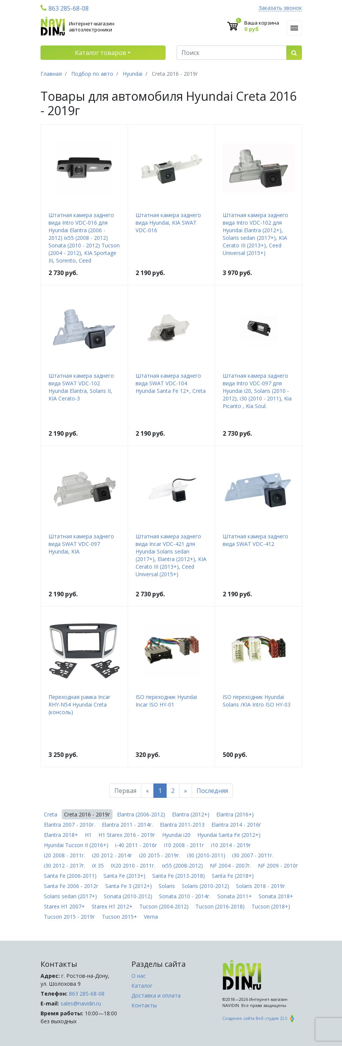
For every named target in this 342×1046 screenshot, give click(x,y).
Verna (151, 916)
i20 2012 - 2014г (112, 855)
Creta (50, 814)
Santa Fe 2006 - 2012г (71, 886)
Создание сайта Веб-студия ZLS (259, 1018)
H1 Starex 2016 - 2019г (126, 834)
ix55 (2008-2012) (182, 865)
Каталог (142, 985)
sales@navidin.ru (81, 1003)
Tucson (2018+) (270, 906)
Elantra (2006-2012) (141, 814)
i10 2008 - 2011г (184, 845)
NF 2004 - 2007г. (230, 865)
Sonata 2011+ (234, 896)
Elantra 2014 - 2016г (236, 824)
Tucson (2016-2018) (220, 906)
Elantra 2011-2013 (182, 824)
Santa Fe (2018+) (233, 875)
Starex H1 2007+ (64, 906)
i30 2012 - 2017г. (64, 865)
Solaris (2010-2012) (205, 886)
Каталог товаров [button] (100, 52)
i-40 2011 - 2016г (136, 845)
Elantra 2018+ (61, 834)
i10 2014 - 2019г (231, 845)
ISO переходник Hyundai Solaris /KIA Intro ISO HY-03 (256, 700)
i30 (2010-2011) (206, 855)
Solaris (167, 886)
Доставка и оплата (156, 995)
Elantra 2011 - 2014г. (127, 824)
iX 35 (98, 865)
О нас (138, 975)
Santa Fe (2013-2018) (178, 875)
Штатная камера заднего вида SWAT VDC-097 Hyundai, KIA (81, 544)
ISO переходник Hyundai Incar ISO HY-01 (166, 700)
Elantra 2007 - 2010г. (69, 824)
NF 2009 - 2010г (278, 865)
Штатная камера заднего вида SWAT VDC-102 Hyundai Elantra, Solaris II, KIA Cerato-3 (81, 387)
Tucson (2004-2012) (164, 906)
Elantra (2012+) (190, 814)
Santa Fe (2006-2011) (70, 875)
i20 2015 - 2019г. (159, 855)
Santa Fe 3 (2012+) (128, 886)
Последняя (212, 790)
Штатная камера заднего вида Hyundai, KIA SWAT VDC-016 (168, 222)
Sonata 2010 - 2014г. (185, 896)
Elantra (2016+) (235, 814)
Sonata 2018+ (276, 896)
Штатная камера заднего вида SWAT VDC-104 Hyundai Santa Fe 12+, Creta (171, 383)
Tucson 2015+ (119, 916)
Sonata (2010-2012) (128, 896)
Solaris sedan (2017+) (70, 896)
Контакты (144, 1005)
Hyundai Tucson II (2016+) (76, 845)
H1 (88, 834)
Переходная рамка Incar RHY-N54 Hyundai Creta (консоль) (79, 704)
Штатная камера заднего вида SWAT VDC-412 (255, 540)
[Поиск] (231, 52)
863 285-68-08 (65, 8)
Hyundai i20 (176, 834)
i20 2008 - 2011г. (64, 855)
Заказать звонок (280, 8)
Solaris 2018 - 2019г (260, 886)
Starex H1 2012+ (112, 906)
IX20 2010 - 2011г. (133, 865)
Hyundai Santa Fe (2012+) (229, 834)
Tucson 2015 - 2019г (69, 916)
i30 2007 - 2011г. (252, 855)
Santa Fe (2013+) (124, 875)
